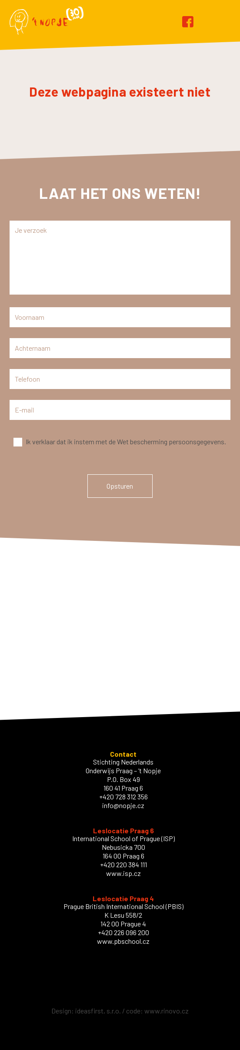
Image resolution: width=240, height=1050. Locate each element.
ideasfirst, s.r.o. (98, 1010)
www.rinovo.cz (166, 1010)
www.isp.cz (123, 873)
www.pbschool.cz (123, 941)
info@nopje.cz (123, 805)
